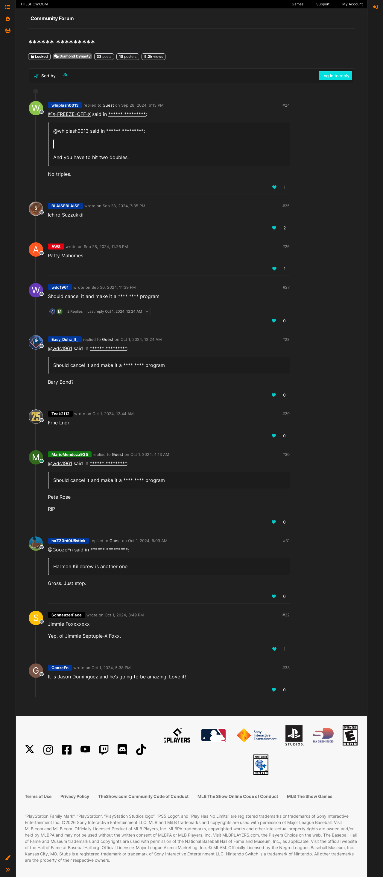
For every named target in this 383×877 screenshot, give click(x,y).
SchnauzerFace (66, 615)
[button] (7, 858)
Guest (108, 105)
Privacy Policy (74, 796)
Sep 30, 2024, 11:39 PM (114, 287)
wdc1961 (60, 287)
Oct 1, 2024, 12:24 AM (141, 339)
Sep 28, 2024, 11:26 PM (106, 246)
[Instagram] (48, 749)
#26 (286, 246)
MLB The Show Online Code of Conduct (237, 796)
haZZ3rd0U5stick (68, 540)
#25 (286, 205)
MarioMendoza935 (69, 454)
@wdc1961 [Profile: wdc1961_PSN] (60, 348)
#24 (286, 105)
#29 (286, 413)
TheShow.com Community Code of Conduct (143, 796)
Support (322, 4)
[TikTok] (141, 749)
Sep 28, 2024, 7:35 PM (124, 205)
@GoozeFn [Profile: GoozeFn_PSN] (60, 550)
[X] (29, 749)
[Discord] (122, 749)
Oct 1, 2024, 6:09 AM (148, 540)
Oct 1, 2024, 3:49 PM (124, 615)
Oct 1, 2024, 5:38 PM (111, 667)
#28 (286, 339)
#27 (286, 287)
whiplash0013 (65, 105)
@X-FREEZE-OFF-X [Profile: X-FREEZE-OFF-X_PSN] (69, 114)
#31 (286, 540)
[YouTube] (85, 749)
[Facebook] (67, 749)
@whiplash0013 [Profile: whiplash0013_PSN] (71, 131)
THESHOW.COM (34, 4)
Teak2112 (60, 413)
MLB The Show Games (309, 796)
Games (297, 4)
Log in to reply (335, 75)
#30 (286, 454)
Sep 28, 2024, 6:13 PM (142, 105)
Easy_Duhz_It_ (64, 339)
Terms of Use (38, 796)
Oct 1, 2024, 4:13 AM (149, 454)
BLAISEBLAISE (65, 205)
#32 (286, 615)
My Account (352, 4)
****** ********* (127, 114)
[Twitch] (104, 749)
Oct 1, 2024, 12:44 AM (113, 413)
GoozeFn (60, 667)
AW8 (56, 246)
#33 (286, 667)
